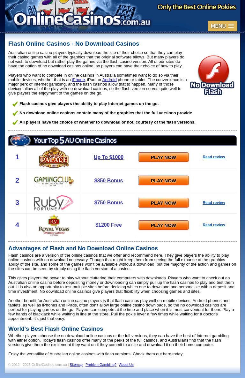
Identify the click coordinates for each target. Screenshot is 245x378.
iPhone (78, 79)
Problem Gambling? (100, 365)
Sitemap (76, 365)
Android (109, 79)
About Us (126, 365)
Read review (214, 157)
